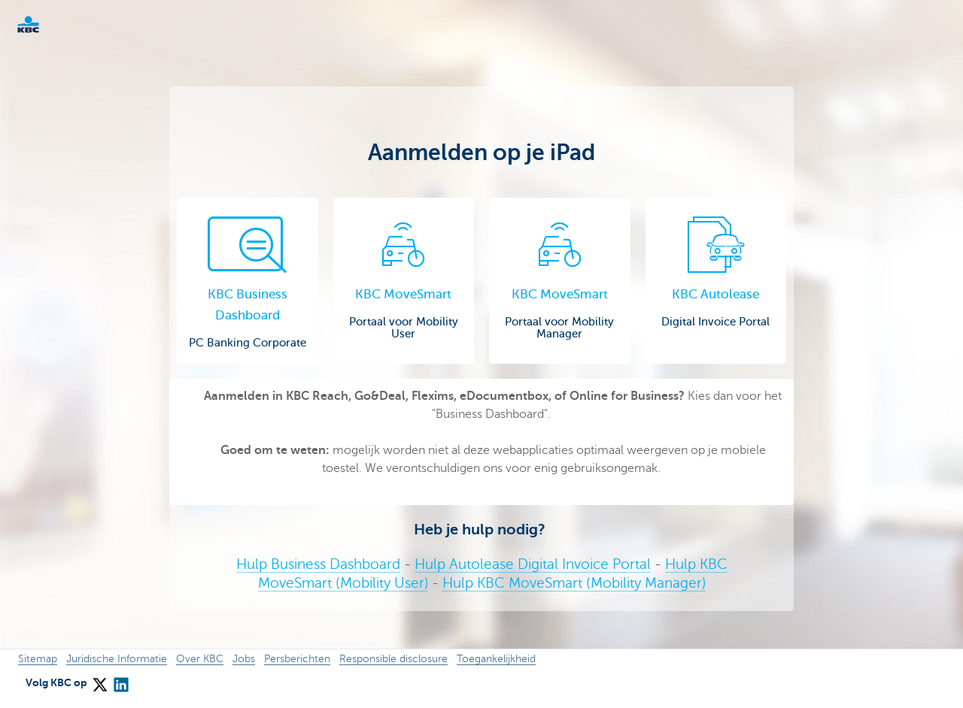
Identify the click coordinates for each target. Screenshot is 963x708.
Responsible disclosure (393, 658)
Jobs (243, 658)
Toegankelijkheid (496, 658)
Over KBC (199, 658)
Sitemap (37, 658)
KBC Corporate (52, 24)
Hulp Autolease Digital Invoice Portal (533, 564)
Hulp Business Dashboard (318, 564)
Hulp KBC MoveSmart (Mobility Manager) (574, 583)
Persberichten (297, 658)
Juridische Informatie (116, 658)
